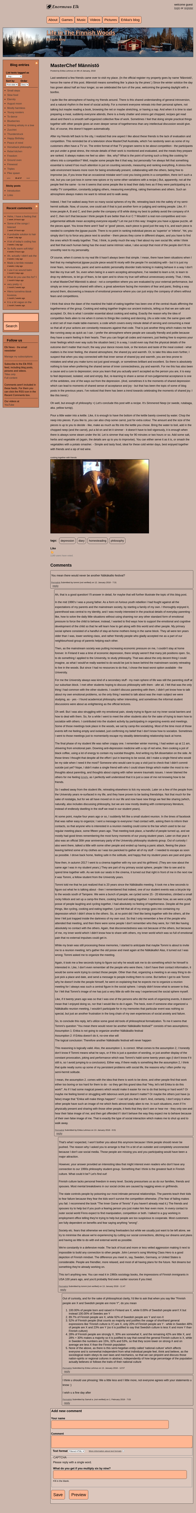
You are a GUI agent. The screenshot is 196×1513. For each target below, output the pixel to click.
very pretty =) (14, 284)
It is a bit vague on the (19, 302)
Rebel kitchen (14, 151)
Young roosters (15, 112)
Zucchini (11, 129)
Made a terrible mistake (20, 262)
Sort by (10, 80)
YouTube (9, 404)
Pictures (110, 20)
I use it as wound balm (19, 270)
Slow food (12, 95)
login (177, 8)
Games (67, 20)
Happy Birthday (15, 138)
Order (24, 80)
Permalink (55, 582)
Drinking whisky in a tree (20, 125)
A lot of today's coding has (21, 241)
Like (53, 548)
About (52, 20)
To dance (12, 116)
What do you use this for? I (22, 277)
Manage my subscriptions (18, 356)
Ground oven (14, 160)
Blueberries (13, 121)
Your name (58, 1418)
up (52, 552)
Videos (95, 20)
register (188, 8)
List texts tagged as (17, 72)
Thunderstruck (15, 134)
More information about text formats (105, 1453)
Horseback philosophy (19, 147)
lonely (84, 777)
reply (55, 585)
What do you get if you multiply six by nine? (83, 1470)
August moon (14, 103)
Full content (10, 377)
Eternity (11, 99)
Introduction (13, 190)
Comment (58, 1433)
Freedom (12, 155)
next (28, 178)
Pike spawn (13, 173)
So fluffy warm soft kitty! (20, 248)
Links (10, 195)
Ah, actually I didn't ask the (22, 255)
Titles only (9, 374)
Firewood (12, 164)
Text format (60, 1453)
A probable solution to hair (21, 234)
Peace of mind (15, 142)
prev (8, 178)
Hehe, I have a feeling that (21, 216)
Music (81, 20)
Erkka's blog (130, 20)
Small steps (13, 90)
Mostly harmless (16, 108)
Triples (11, 168)
